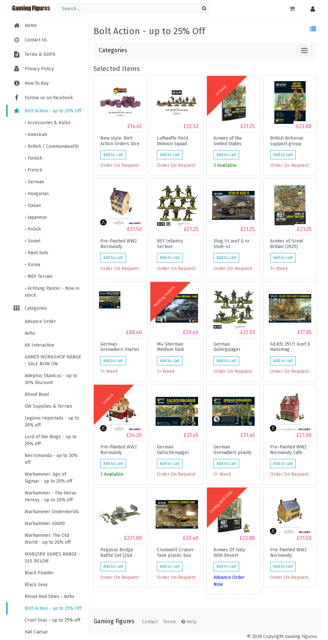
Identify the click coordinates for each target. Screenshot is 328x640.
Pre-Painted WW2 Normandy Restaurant (118, 450)
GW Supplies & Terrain (48, 406)
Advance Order (40, 321)
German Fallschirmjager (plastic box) (173, 450)
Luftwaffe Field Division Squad (172, 141)
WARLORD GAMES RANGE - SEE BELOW (52, 557)
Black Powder (39, 573)
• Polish (33, 229)
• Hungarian (37, 193)
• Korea (32, 264)
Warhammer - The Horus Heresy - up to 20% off (50, 496)
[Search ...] (134, 8)
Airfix (30, 333)
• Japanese (36, 217)
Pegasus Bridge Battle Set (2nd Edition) (116, 552)
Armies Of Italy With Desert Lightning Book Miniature (229, 552)
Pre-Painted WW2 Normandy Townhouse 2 (288, 552)
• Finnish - (35, 158)
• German (34, 182)
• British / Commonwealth (52, 146)
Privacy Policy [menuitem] (39, 69)
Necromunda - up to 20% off (51, 459)
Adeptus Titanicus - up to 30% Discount (51, 379)
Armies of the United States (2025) (228, 141)
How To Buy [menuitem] (37, 83)
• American (36, 134)
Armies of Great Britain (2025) (286, 244)
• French (33, 170)
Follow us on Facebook (43, 98)
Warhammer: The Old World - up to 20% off (48, 539)
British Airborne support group (286, 141)
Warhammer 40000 (45, 523)
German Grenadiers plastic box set (233, 450)
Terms (169, 622)
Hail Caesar (36, 632)
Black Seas (36, 584)
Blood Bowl (37, 394)
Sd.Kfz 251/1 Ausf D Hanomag (290, 347)
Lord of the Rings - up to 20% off (51, 440)
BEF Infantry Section (170, 244)
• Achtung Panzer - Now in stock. (52, 292)
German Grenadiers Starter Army (119, 347)
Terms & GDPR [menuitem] (40, 54)
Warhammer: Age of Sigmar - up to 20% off (48, 477)
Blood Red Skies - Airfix (49, 596)
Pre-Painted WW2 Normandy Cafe (288, 450)
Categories (30, 308)
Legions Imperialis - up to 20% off (52, 421)
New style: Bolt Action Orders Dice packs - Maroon (119, 141)
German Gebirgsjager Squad (227, 347)
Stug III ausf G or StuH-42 (232, 244)
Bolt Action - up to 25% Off (47, 111)
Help (189, 622)
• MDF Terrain (38, 276)
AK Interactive (39, 345)
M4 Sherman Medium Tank (170, 347)
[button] (311, 8)
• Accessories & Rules (48, 123)
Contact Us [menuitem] (36, 40)
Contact (150, 622)
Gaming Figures (114, 621)
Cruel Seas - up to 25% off (52, 620)
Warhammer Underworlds (52, 511)
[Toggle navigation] (304, 50)
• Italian (33, 205)
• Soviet (32, 241)
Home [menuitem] (31, 25)
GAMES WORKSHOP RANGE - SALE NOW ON (53, 360)
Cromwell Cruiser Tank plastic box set (175, 552)
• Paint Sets (36, 253)
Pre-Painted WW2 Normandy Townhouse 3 (118, 244)
